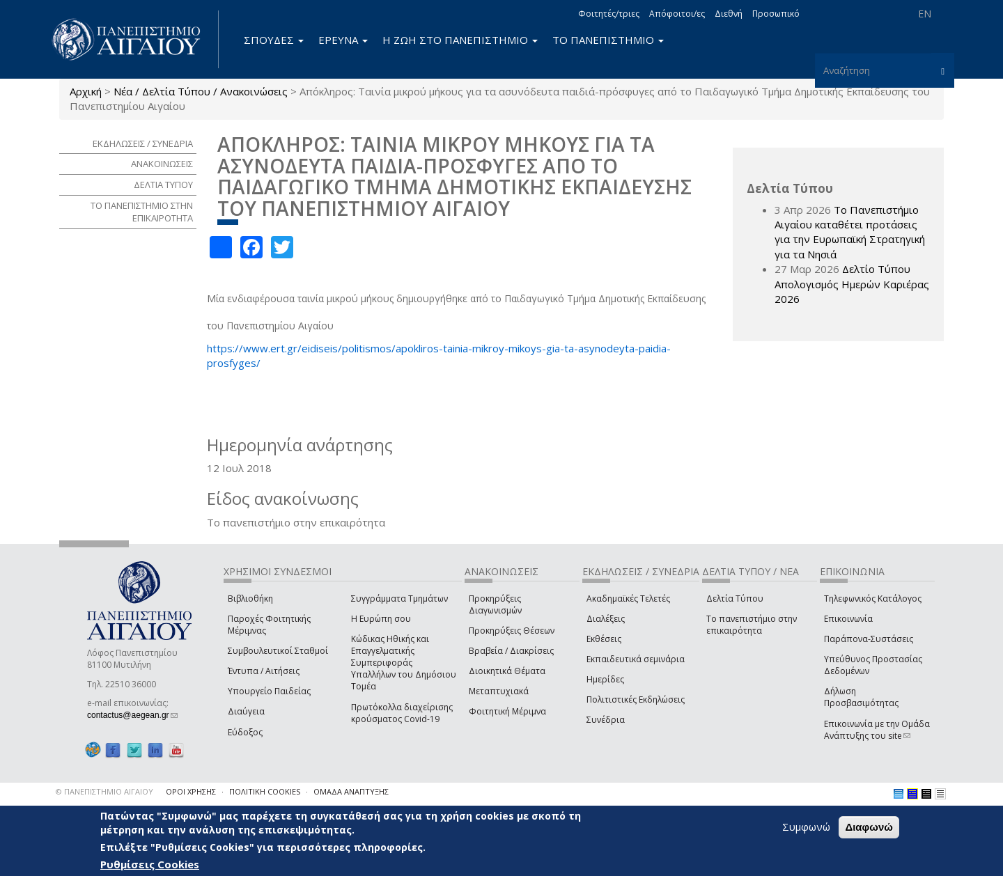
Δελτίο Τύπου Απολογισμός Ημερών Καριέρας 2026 (852, 284)
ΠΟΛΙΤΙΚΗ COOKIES (264, 791)
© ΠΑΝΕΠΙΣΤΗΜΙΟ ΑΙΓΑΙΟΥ (104, 791)
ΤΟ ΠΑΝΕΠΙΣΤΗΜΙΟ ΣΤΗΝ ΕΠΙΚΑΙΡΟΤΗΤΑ (142, 212)
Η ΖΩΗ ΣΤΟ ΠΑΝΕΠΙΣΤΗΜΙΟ (460, 40)
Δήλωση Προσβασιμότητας (861, 697)
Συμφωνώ (806, 827)
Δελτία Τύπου (734, 598)
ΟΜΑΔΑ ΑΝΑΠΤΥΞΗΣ (351, 791)
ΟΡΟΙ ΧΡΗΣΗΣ (191, 791)
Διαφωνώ (869, 827)
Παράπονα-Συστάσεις (868, 639)
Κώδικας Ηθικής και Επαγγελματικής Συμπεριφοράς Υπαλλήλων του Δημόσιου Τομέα (403, 663)
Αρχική (86, 91)
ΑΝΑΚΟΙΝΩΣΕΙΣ (162, 163)
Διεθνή (728, 13)
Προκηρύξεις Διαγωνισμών (495, 604)
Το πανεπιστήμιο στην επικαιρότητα (751, 624)
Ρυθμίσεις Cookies (149, 864)
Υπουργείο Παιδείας (269, 691)
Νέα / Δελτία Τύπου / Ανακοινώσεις (201, 91)
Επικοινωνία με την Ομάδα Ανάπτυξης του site (877, 730)
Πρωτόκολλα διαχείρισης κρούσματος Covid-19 (402, 713)
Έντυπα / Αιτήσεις (264, 671)
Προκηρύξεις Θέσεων (511, 630)
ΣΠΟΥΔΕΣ (274, 40)
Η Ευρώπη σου (381, 619)
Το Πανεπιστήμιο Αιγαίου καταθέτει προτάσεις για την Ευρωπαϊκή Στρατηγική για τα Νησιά (850, 232)
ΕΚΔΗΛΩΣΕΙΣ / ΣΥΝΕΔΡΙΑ (143, 143)
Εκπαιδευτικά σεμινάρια (635, 659)
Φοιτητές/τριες (608, 13)
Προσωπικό (776, 13)
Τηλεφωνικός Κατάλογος (873, 598)
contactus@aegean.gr (132, 715)
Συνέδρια (605, 720)
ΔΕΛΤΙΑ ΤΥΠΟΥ (163, 184)
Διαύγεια (246, 711)
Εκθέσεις (603, 639)
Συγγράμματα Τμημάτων (399, 598)
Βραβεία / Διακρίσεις (511, 651)
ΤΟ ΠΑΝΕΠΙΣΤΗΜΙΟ (608, 40)
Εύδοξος (245, 732)
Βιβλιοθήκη (250, 598)
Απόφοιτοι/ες (677, 13)
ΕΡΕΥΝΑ (343, 40)
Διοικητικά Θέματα (507, 671)
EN (924, 13)
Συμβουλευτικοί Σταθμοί (278, 651)
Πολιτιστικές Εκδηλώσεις (635, 699)
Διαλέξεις (605, 619)
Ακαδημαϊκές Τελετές (628, 598)
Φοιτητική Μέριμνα (507, 711)
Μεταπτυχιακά (499, 691)
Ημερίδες (605, 679)
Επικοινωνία (848, 619)
